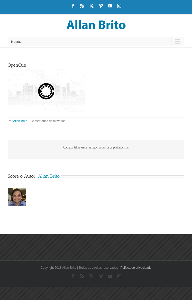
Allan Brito (20, 121)
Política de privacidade (136, 267)
